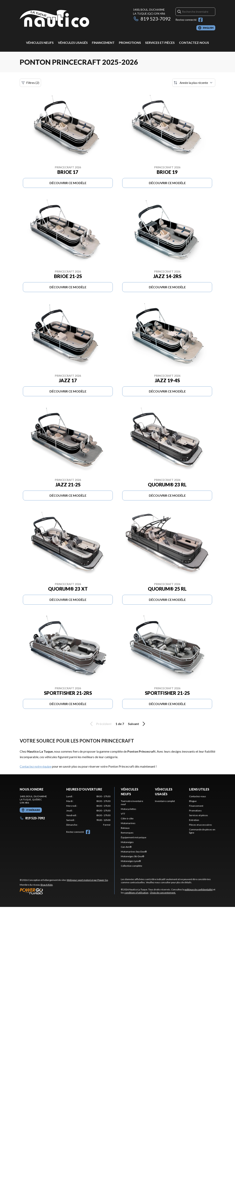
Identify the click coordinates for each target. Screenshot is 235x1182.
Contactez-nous (194, 42)
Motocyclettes (128, 808)
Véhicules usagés (73, 42)
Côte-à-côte (127, 818)
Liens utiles (199, 789)
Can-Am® (126, 846)
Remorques (127, 832)
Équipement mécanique (133, 837)
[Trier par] (193, 83)
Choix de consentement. (163, 892)
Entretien (194, 820)
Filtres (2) (30, 82)
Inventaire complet (165, 801)
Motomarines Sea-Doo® (134, 851)
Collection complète (131, 865)
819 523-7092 (152, 19)
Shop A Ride (46, 884)
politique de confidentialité (199, 889)
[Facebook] (200, 19)
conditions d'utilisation (136, 892)
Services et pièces (160, 42)
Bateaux (125, 827)
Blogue (193, 801)
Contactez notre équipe (35, 766)
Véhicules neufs (40, 42)
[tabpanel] (88, 810)
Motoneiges (127, 842)
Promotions (130, 42)
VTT (123, 813)
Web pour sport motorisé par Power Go (87, 880)
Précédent (100, 723)
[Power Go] (64, 891)
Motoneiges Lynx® (131, 861)
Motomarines (128, 823)
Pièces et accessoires (200, 824)
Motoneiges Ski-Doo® (132, 856)
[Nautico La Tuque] (54, 19)
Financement (103, 42)
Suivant (137, 723)
